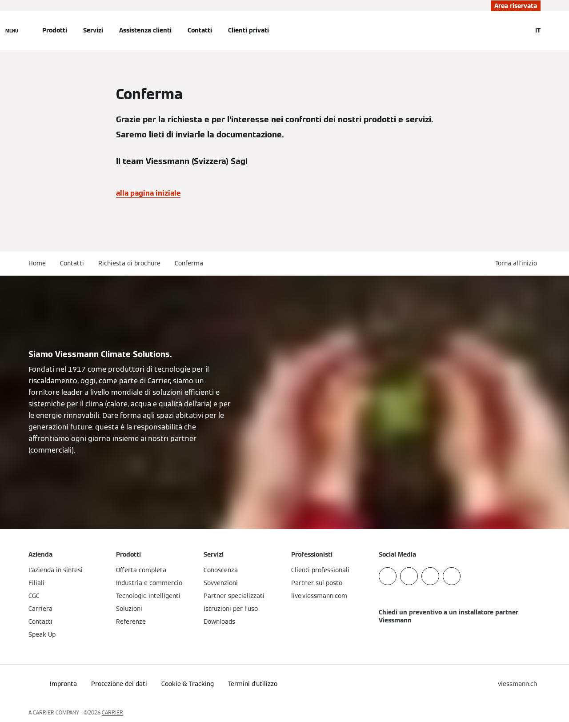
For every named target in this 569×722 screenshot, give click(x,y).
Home (37, 263)
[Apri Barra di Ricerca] (520, 30)
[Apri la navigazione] (12, 30)
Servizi (93, 30)
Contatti (200, 30)
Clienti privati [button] (248, 30)
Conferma (189, 263)
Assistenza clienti (145, 30)
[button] (518, 263)
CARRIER (112, 712)
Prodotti (54, 30)
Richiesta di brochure (129, 263)
